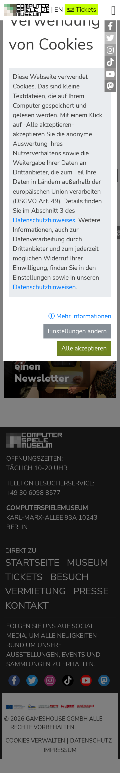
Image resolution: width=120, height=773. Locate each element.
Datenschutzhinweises (44, 220)
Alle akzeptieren (84, 348)
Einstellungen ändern (77, 331)
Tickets (81, 9)
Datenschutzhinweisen (44, 287)
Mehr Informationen (79, 316)
